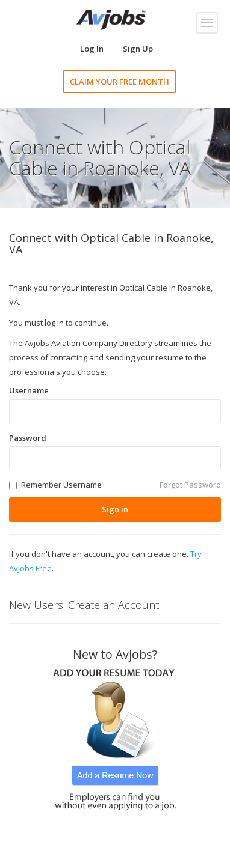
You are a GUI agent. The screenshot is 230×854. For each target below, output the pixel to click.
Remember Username (61, 484)
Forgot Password (190, 484)
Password (27, 437)
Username (29, 390)
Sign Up (138, 48)
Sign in (115, 509)
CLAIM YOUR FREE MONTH (119, 81)
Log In (92, 48)
